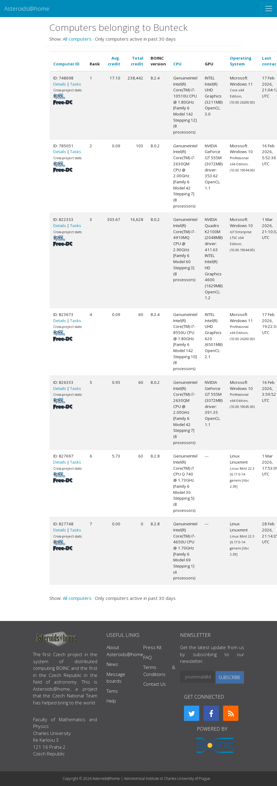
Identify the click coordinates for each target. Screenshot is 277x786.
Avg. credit (114, 61)
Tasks (75, 84)
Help (111, 701)
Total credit (137, 61)
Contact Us (154, 684)
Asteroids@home (26, 8)
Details (59, 84)
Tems (112, 691)
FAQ (147, 657)
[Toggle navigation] (268, 8)
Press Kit (152, 647)
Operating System (241, 61)
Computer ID (66, 64)
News (112, 664)
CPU (177, 64)
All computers (77, 39)
